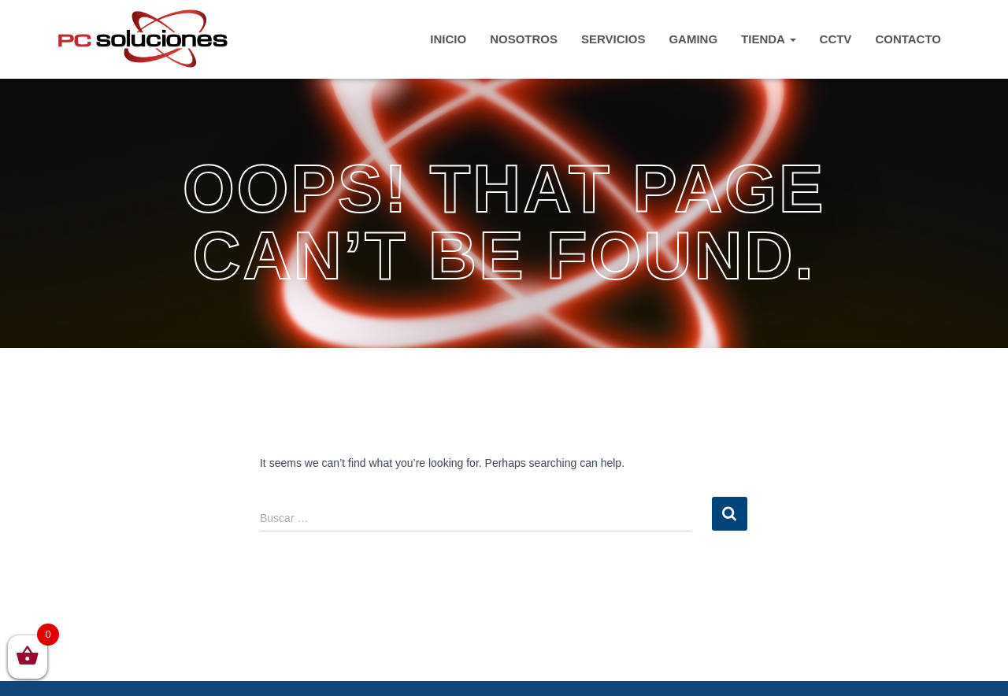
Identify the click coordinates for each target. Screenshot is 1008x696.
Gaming (693, 39)
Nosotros (524, 39)
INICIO (448, 39)
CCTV (836, 39)
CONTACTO (908, 39)
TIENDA (768, 39)
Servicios (613, 39)
